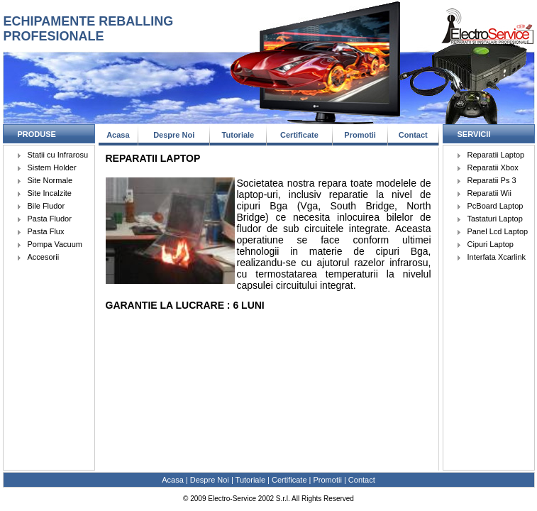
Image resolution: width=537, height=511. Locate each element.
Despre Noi (173, 135)
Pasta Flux (46, 231)
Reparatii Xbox (493, 167)
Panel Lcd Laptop (497, 231)
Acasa (117, 135)
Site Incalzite (50, 193)
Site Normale (50, 180)
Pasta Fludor (50, 218)
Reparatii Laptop (496, 154)
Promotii (360, 135)
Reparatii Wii (489, 193)
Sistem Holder (52, 167)
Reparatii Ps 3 (491, 180)
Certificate (299, 135)
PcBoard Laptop (495, 206)
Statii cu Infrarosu (58, 154)
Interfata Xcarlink (496, 257)
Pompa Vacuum (55, 244)
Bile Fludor (46, 206)
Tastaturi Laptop (495, 218)
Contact (413, 135)
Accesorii (44, 257)
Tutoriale (238, 135)
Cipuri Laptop (490, 244)
